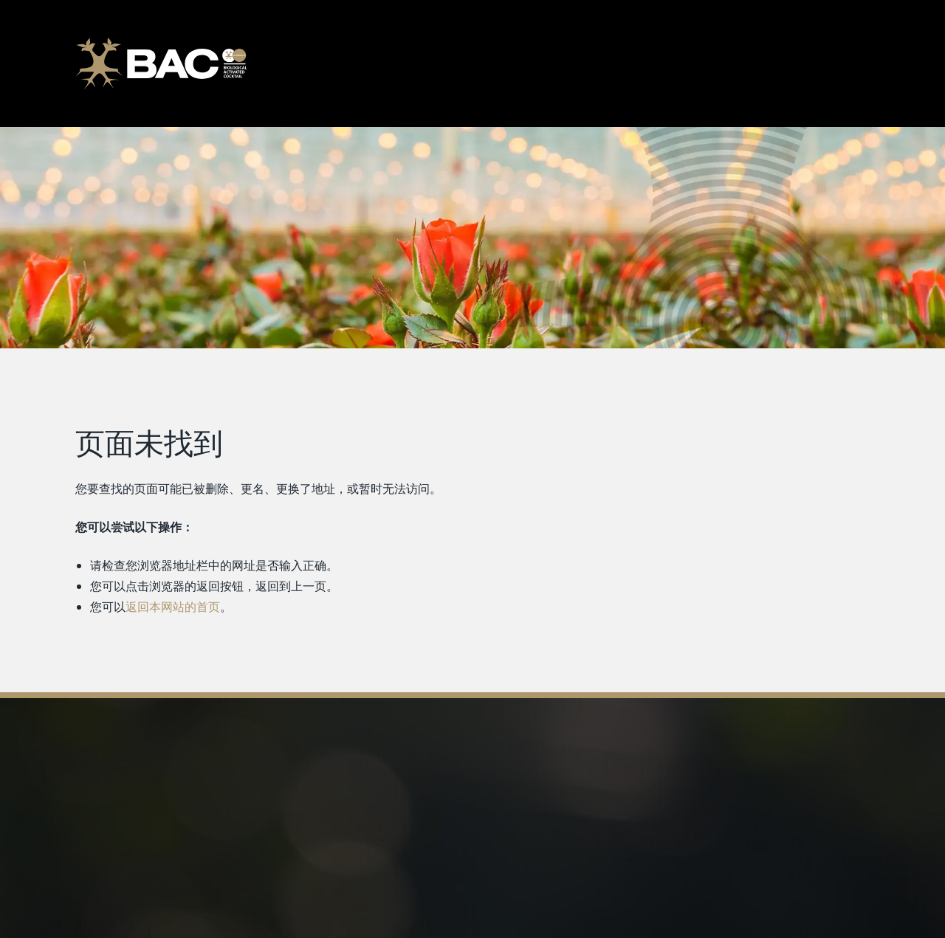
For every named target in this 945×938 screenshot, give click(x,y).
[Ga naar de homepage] (161, 63)
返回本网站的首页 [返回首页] (173, 607)
